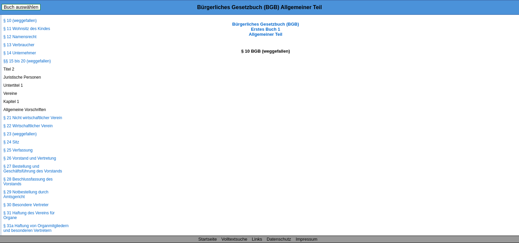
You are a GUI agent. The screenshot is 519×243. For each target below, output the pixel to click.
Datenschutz (279, 239)
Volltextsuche (235, 239)
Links (257, 239)
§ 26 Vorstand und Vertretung (29, 158)
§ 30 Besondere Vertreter (26, 204)
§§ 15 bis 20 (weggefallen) (27, 61)
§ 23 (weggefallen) (20, 134)
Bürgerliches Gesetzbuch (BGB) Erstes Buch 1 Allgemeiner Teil (265, 29)
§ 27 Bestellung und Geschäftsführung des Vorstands (32, 168)
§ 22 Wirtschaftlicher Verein (28, 126)
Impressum (306, 239)
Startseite (207, 239)
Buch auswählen (21, 7)
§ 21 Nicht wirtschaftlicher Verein (32, 117)
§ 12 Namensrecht (19, 36)
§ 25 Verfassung (18, 150)
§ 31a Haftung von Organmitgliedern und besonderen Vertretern (35, 228)
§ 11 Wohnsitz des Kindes (26, 28)
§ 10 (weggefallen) (20, 20)
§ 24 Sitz (11, 142)
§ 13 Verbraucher (18, 45)
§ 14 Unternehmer (19, 53)
